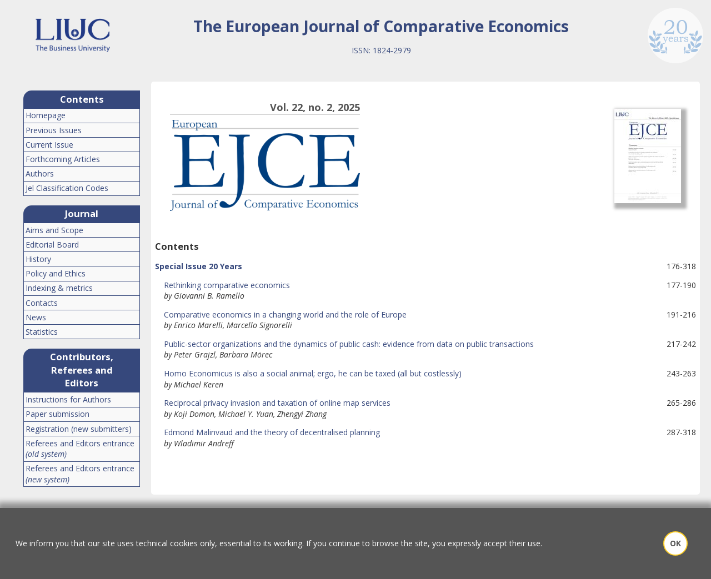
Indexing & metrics (59, 288)
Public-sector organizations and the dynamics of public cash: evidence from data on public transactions (344, 344)
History (38, 259)
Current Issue (49, 144)
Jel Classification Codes (67, 188)
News (36, 317)
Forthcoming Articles (63, 159)
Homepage (46, 115)
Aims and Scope (54, 230)
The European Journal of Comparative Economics (381, 26)
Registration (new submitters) (79, 429)
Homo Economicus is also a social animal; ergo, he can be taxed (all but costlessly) (308, 373)
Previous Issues (54, 130)
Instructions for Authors (68, 399)
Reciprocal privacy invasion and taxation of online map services (272, 402)
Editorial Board (52, 244)
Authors (40, 173)
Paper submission (57, 414)
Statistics (42, 331)
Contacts (42, 303)
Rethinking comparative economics (222, 285)
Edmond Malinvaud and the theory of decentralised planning (267, 432)
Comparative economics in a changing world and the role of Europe (281, 314)
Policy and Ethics (56, 273)
